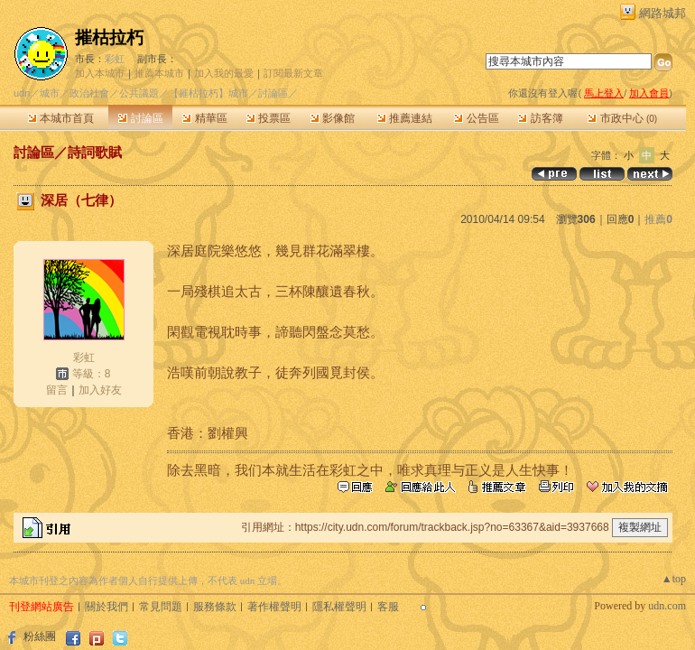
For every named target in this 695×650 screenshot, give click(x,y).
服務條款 (214, 606)
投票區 (268, 118)
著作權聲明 (274, 606)
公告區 (476, 118)
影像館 (332, 118)
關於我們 (106, 606)
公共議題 (139, 93)
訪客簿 (540, 118)
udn (22, 93)
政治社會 (89, 93)
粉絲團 (39, 636)
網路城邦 (662, 13)
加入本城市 (100, 73)
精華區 (204, 118)
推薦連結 (404, 118)
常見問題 (160, 606)
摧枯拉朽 (109, 37)
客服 (388, 606)
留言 (57, 390)
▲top (674, 578)
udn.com (667, 605)
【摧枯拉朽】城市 (208, 93)
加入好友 (100, 390)
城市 (50, 93)
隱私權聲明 (339, 606)
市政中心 (622, 118)
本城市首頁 (61, 118)
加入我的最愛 (224, 73)
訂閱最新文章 (293, 73)
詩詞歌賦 (95, 152)
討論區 (140, 118)
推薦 (658, 219)
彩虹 (115, 58)
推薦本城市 (159, 73)
